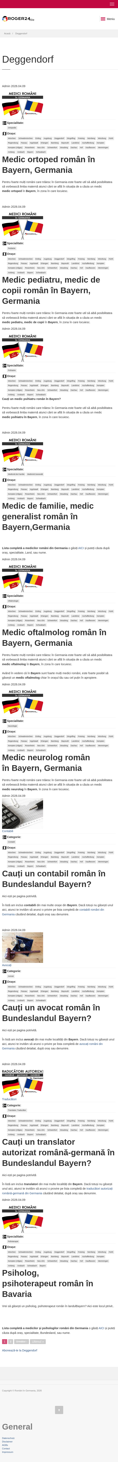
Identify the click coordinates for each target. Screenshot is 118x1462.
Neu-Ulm (41, 148)
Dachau (74, 148)
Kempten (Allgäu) (15, 148)
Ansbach (20, 152)
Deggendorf (59, 138)
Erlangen (44, 143)
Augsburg (48, 138)
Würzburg (102, 138)
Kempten (100, 143)
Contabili (7, 831)
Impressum (7, 1452)
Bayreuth (65, 143)
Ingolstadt (34, 143)
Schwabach (41, 152)
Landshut (75, 143)
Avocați (6, 965)
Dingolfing (71, 138)
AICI (81, 548)
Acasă (7, 33)
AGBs (5, 1445)
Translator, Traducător (17, 1110)
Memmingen (103, 148)
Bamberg (55, 143)
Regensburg (13, 143)
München (12, 138)
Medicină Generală (35, 474)
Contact (6, 1448)
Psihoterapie (13, 1241)
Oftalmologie (13, 601)
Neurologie (12, 726)
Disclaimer (7, 1441)
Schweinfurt (52, 148)
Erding (38, 138)
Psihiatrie (12, 370)
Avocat (11, 976)
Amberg (11, 152)
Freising (81, 138)
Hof (81, 148)
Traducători (9, 1099)
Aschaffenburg (88, 143)
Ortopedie (12, 128)
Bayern (30, 152)
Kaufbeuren (90, 148)
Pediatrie (11, 248)
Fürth (111, 138)
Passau (24, 143)
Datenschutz (8, 1438)
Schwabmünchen (25, 138)
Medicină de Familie (16, 474)
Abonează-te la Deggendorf (19, 1350)
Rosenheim (29, 148)
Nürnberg (91, 138)
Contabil (11, 842)
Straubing (64, 148)
